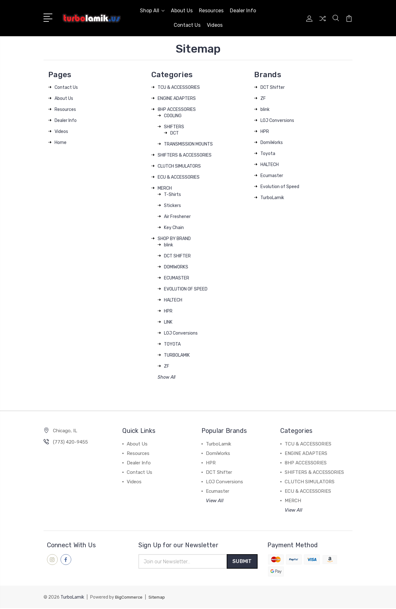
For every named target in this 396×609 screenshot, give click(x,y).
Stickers (172, 205)
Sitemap (159, 598)
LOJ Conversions (181, 333)
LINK (168, 322)
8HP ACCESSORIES (177, 109)
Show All (166, 377)
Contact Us (187, 25)
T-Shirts (172, 194)
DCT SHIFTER (177, 256)
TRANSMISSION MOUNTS (188, 144)
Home (61, 142)
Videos (215, 25)
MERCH (165, 188)
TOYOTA (172, 344)
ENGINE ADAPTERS (177, 98)
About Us (182, 11)
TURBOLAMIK (177, 355)
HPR (168, 311)
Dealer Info (243, 11)
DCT (174, 133)
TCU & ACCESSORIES (179, 87)
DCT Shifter (272, 87)
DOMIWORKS (176, 267)
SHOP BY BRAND (174, 238)
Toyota (267, 153)
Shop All (152, 11)
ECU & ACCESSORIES (179, 177)
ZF (166, 366)
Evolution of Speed (279, 186)
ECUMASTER (176, 278)
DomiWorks (271, 142)
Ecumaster (271, 175)
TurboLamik (272, 197)
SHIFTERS (174, 126)
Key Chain (174, 227)
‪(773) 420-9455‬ (70, 442)
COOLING (173, 115)
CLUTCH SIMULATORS (179, 166)
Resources (211, 11)
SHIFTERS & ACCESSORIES (185, 155)
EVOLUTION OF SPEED (185, 289)
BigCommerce (129, 598)
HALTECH (173, 300)
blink (168, 245)
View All (215, 500)
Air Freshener (177, 216)
